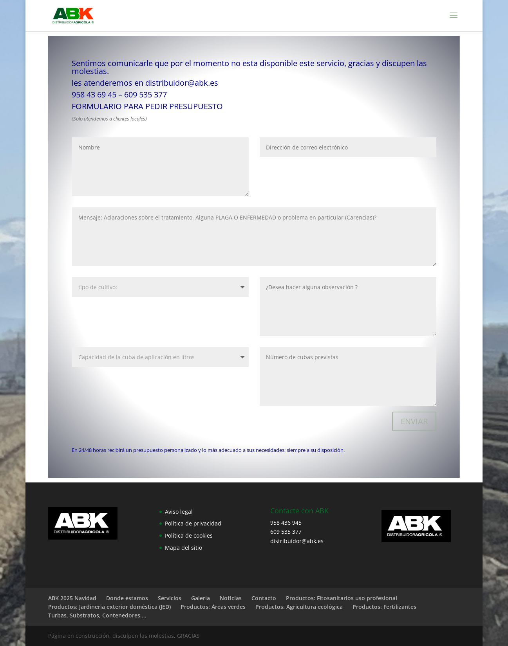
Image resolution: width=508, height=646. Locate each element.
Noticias (231, 598)
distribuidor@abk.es (181, 82)
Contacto (263, 598)
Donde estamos (127, 598)
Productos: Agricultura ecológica (299, 606)
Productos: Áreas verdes (213, 606)
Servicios (169, 598)
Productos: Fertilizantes (384, 606)
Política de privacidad (193, 523)
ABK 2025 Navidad (72, 598)
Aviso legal (179, 511)
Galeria (200, 598)
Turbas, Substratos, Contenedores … (97, 615)
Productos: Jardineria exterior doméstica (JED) (109, 606)
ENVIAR (414, 421)
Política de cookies (189, 535)
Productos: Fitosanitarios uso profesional (341, 598)
